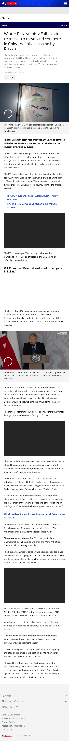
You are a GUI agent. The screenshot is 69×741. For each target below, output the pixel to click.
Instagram (9, 689)
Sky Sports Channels (13, 701)
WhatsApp (14, 689)
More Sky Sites (10, 706)
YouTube (12, 689)
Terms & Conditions (11, 715)
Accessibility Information (13, 726)
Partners (6, 695)
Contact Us (7, 729)
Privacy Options (9, 722)
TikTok (7, 689)
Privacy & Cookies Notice (13, 718)
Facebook (4, 689)
